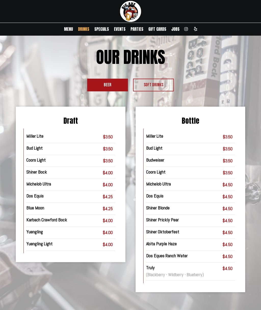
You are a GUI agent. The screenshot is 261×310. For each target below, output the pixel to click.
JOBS (175, 29)
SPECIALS (101, 29)
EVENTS (119, 29)
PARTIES (136, 29)
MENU (68, 29)
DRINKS (83, 29)
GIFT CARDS (157, 29)
